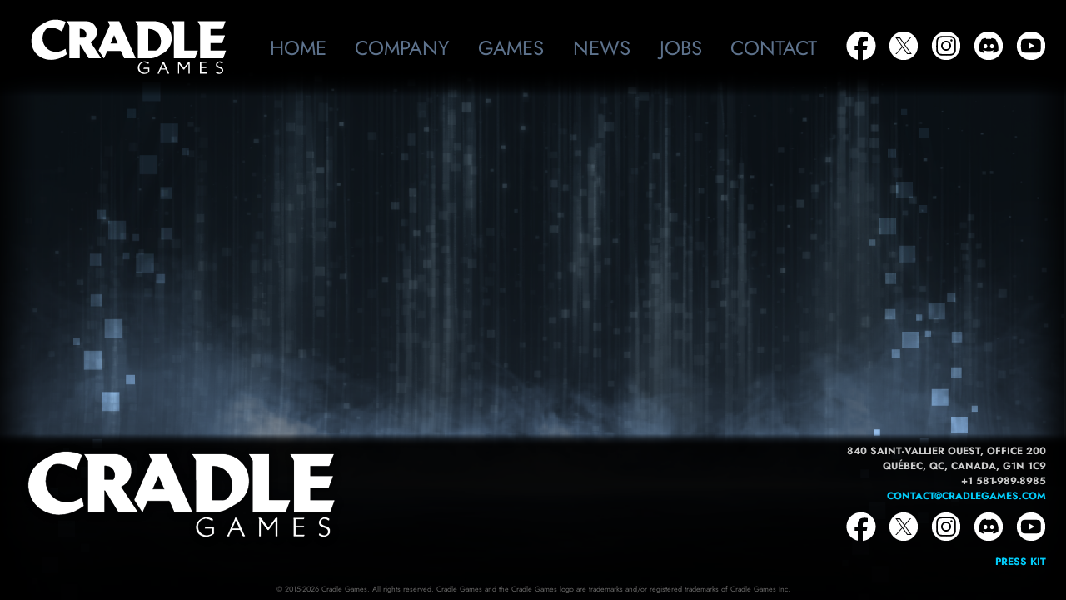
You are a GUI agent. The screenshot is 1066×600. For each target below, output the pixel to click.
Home (298, 48)
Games (511, 48)
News (601, 48)
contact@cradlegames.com (966, 495)
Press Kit (1020, 561)
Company (402, 48)
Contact (773, 48)
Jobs (681, 48)
